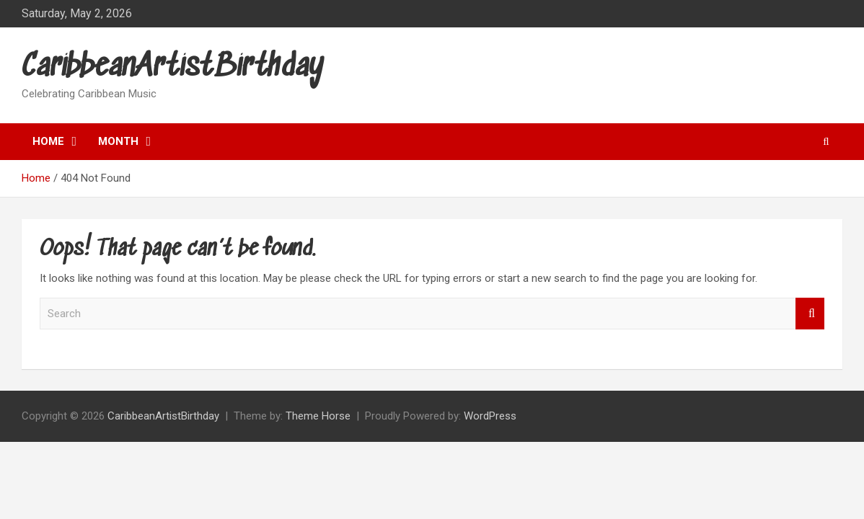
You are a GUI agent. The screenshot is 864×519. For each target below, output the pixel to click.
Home (48, 141)
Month (118, 141)
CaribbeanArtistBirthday (173, 67)
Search (809, 314)
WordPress (490, 415)
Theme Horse (318, 415)
